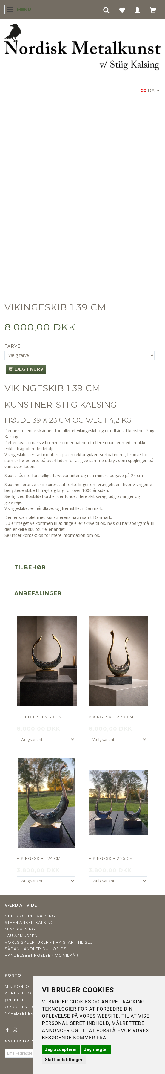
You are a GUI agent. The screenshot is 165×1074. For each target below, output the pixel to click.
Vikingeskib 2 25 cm (111, 858)
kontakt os (33, 535)
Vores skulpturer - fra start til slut (50, 942)
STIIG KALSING (86, 405)
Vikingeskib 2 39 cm (111, 717)
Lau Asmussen (21, 935)
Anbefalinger (38, 593)
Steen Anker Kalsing (29, 922)
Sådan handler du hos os (36, 949)
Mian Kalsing (20, 929)
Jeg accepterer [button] (61, 1049)
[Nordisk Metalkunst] (82, 47)
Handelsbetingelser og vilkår (41, 955)
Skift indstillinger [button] (64, 1059)
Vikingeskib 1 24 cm (39, 858)
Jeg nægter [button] (96, 1049)
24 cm (137, 475)
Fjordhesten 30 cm (39, 717)
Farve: (13, 346)
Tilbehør (30, 567)
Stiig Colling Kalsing (30, 916)
